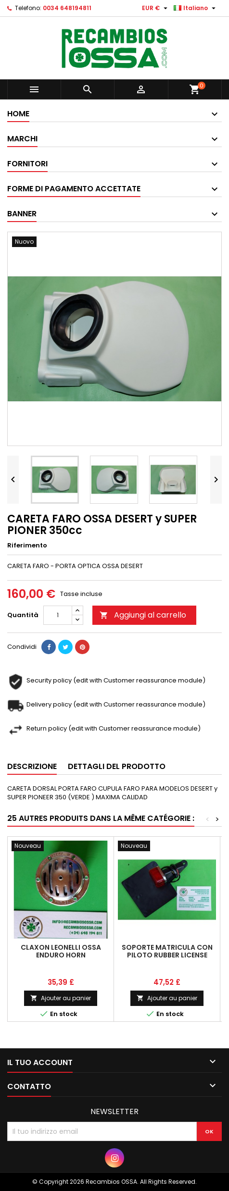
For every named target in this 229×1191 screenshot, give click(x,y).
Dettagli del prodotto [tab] (116, 766)
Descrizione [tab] (32, 766)
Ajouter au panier (60, 998)
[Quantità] (57, 615)
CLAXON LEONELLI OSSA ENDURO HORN (61, 951)
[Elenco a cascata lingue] (196, 8)
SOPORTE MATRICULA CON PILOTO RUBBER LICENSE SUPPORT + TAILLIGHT (167, 955)
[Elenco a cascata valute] (156, 8)
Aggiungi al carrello (143, 614)
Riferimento (27, 545)
